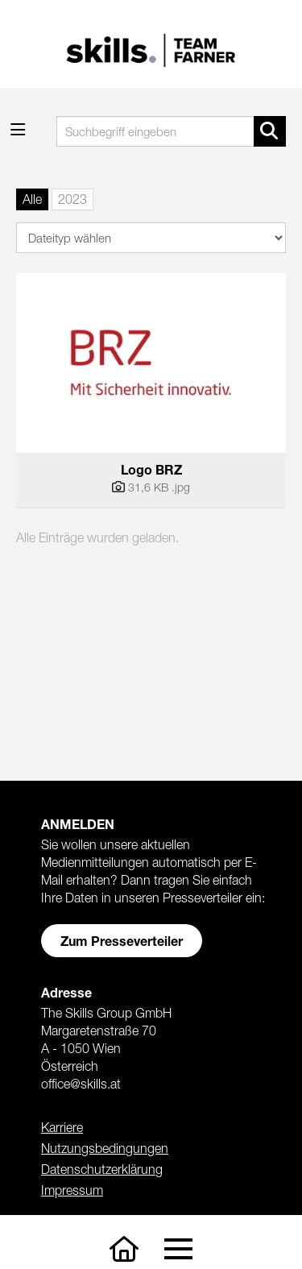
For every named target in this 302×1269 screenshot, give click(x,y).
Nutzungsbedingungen (104, 1148)
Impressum (72, 1190)
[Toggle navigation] (178, 1249)
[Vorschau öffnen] (151, 363)
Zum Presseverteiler (121, 940)
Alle (32, 199)
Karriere (62, 1127)
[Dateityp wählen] (151, 237)
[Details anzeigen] (151, 487)
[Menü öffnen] (18, 129)
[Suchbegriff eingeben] (171, 131)
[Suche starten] (270, 131)
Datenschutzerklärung (102, 1169)
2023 (72, 199)
